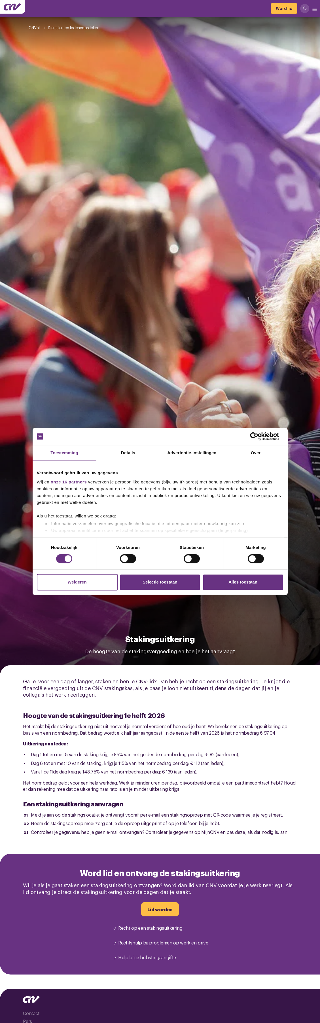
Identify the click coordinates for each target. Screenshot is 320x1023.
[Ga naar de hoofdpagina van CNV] (12, 7)
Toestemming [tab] (64, 452)
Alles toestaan (242, 582)
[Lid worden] (160, 909)
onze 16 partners (69, 481)
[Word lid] (284, 8)
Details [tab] (128, 452)
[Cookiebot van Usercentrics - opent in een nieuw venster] (258, 436)
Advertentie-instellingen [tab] (191, 452)
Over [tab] (256, 452)
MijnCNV (210, 832)
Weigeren (76, 582)
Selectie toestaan (160, 582)
